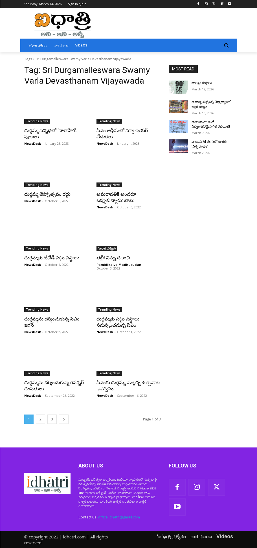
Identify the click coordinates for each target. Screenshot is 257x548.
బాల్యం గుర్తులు (202, 83)
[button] (226, 45)
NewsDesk (32, 143)
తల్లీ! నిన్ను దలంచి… (114, 257)
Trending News (37, 121)
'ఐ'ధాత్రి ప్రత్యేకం (107, 248)
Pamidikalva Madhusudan (118, 264)
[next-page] (64, 419)
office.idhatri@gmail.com (119, 516)
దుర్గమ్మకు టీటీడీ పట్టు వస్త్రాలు (51, 257)
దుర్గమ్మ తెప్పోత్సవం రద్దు (47, 194)
